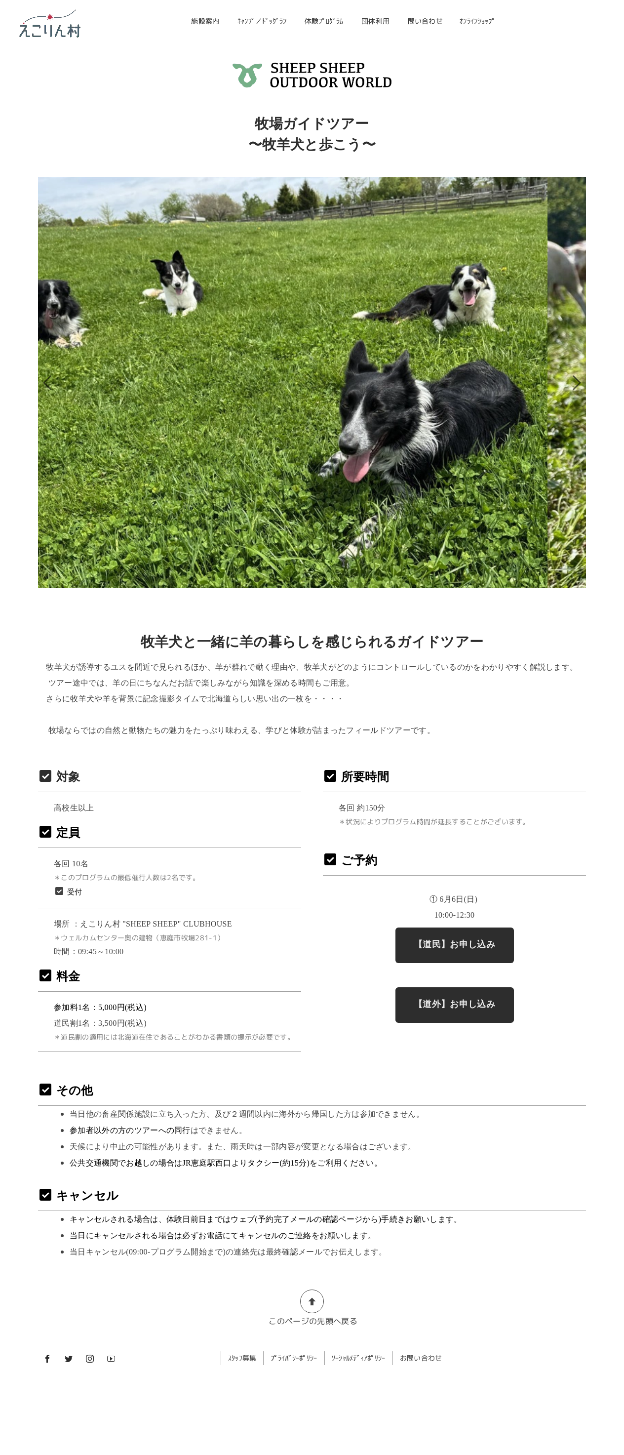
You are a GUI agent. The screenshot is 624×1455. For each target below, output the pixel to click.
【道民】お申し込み (454, 944)
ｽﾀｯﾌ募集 (242, 1358)
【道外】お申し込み (454, 1004)
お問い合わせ (421, 1358)
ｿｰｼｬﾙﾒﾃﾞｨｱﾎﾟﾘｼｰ (359, 1358)
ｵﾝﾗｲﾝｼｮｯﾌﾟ (477, 21)
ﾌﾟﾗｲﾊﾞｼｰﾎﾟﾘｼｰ (294, 1358)
